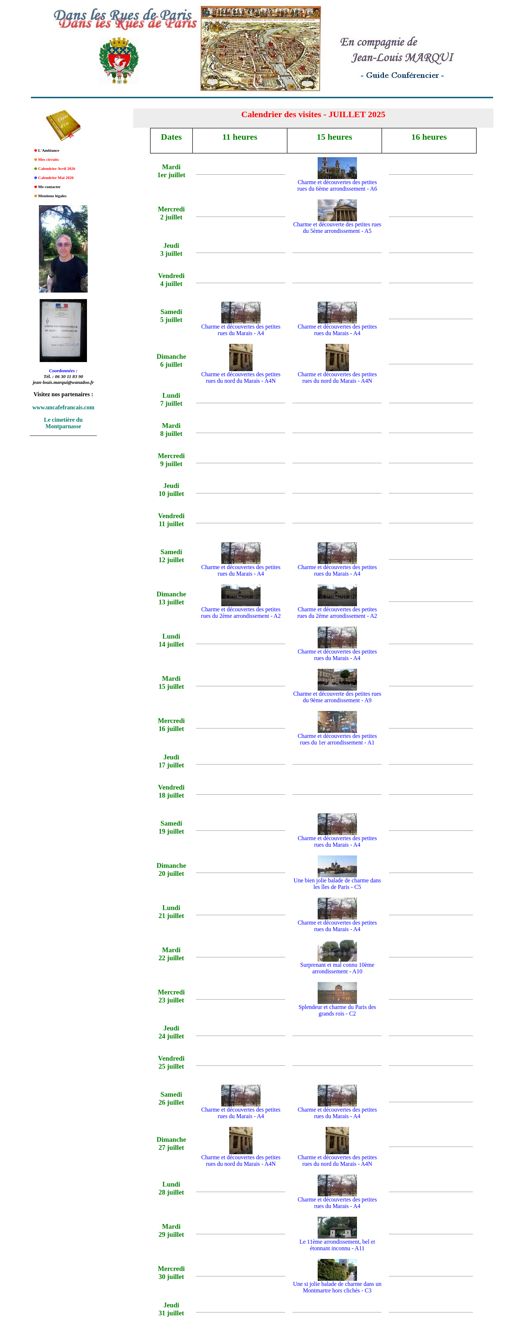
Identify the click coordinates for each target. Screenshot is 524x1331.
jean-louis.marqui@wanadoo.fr (63, 382)
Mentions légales (52, 196)
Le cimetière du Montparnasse (63, 423)
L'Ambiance (48, 150)
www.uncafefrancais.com (63, 407)
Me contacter (49, 186)
